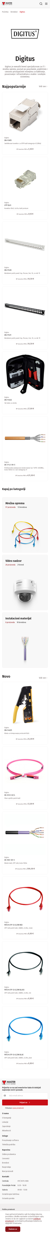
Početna (5, 12)
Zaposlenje (6, 1126)
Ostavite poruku (8, 1198)
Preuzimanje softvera (10, 1140)
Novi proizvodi (7, 1171)
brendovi (14, 12)
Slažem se (13, 1229)
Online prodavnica (9, 1154)
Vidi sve (43, 86)
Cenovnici (5, 1158)
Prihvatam (14, 1108)
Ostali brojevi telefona (10, 1194)
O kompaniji (6, 1118)
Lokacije (5, 1122)
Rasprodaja (6, 1167)
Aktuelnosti (6, 1130)
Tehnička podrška (8, 1144)
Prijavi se (25, 1102)
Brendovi (5, 1163)
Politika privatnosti (8, 1209)
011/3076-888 (23, 1181)
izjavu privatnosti (18, 1108)
